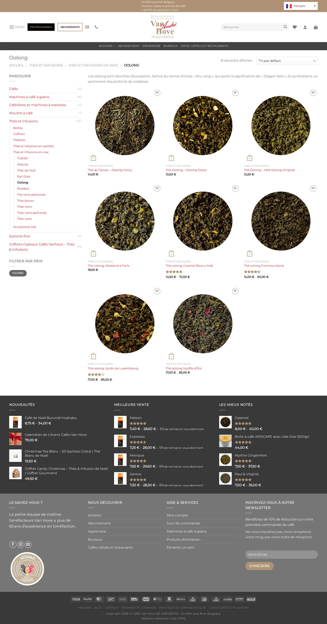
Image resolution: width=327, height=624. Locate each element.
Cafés (13, 89)
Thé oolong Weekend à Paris (108, 266)
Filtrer (18, 273)
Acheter (107, 46)
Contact (112, 607)
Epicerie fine (19, 236)
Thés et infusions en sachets (33, 146)
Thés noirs (24, 207)
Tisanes (22, 158)
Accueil (16, 65)
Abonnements (70, 27)
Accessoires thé (24, 227)
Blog (98, 607)
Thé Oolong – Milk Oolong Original (269, 170)
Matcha (22, 164)
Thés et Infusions (46, 65)
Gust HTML (178, 618)
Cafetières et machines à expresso (37, 105)
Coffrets (19, 134)
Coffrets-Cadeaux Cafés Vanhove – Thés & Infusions (41, 247)
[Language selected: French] (301, 6)
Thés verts (24, 219)
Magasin (85, 607)
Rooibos (23, 188)
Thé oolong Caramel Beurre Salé (189, 266)
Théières (19, 140)
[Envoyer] (285, 27)
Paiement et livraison (138, 607)
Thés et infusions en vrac (93, 65)
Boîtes (18, 128)
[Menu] (17, 27)
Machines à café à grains (29, 97)
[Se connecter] (305, 27)
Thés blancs (25, 201)
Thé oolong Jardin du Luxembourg (113, 368)
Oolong (22, 182)
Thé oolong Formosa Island (264, 266)
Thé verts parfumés (31, 194)
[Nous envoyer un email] (28, 544)
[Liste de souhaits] (295, 27)
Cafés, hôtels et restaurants (204, 46)
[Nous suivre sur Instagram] (20, 544)
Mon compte (177, 515)
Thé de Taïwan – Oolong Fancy (110, 170)
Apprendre (151, 46)
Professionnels (41, 27)
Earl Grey (23, 176)
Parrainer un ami (180, 547)
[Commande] (287, 61)
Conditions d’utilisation (229, 607)
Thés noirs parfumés (32, 213)
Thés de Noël (26, 170)
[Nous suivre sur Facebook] (13, 544)
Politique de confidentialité (182, 607)
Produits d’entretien (183, 539)
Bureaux (171, 46)
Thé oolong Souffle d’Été (183, 368)
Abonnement (129, 46)
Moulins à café (21, 113)
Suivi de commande (183, 523)
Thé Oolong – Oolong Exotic (186, 170)
